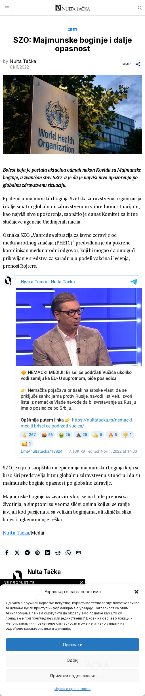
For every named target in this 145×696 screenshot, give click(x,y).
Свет (73, 29)
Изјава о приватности (72, 689)
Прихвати (72, 644)
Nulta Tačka (23, 61)
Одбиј (72, 660)
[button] (136, 592)
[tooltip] (7, 553)
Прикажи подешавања (72, 675)
